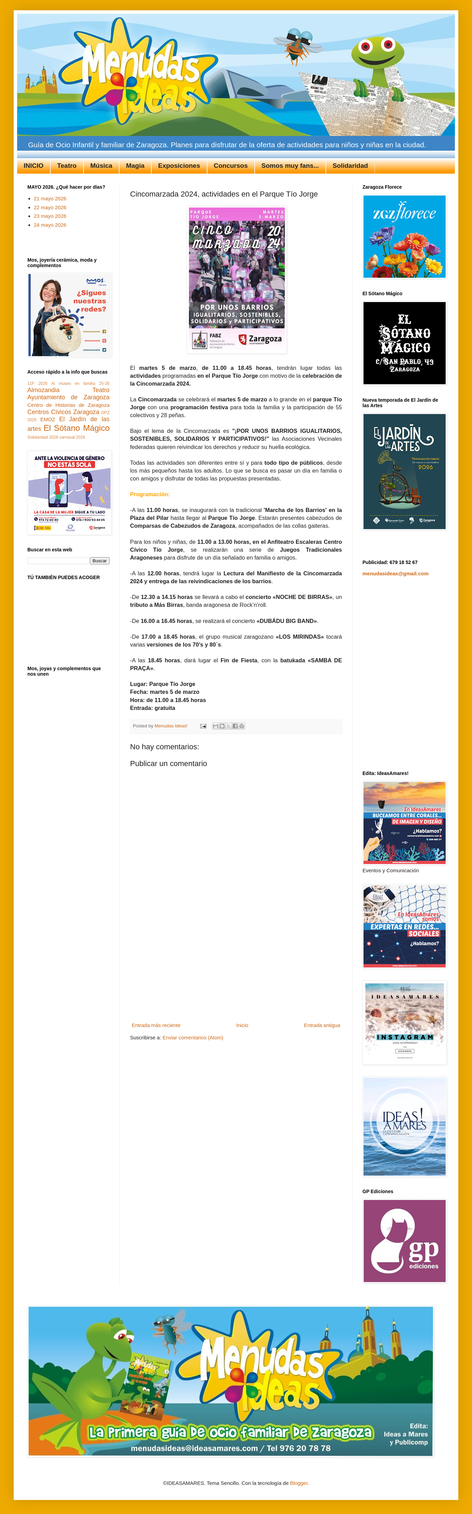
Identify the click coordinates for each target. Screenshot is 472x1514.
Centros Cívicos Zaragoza (63, 412)
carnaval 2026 (72, 437)
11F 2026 (37, 383)
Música (101, 165)
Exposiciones (179, 165)
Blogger (298, 1483)
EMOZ (47, 419)
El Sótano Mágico (76, 428)
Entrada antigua (322, 1025)
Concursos (231, 165)
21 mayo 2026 (50, 198)
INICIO (33, 165)
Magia (135, 165)
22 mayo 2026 (50, 207)
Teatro (67, 165)
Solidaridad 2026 (42, 437)
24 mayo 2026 (50, 225)
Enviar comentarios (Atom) (193, 1037)
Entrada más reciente (156, 1025)
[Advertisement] (236, 968)
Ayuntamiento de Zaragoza (68, 397)
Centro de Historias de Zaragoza (68, 405)
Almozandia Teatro (68, 390)
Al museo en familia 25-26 (80, 383)
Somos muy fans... (290, 165)
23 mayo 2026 (50, 216)
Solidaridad (350, 165)
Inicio (242, 1025)
